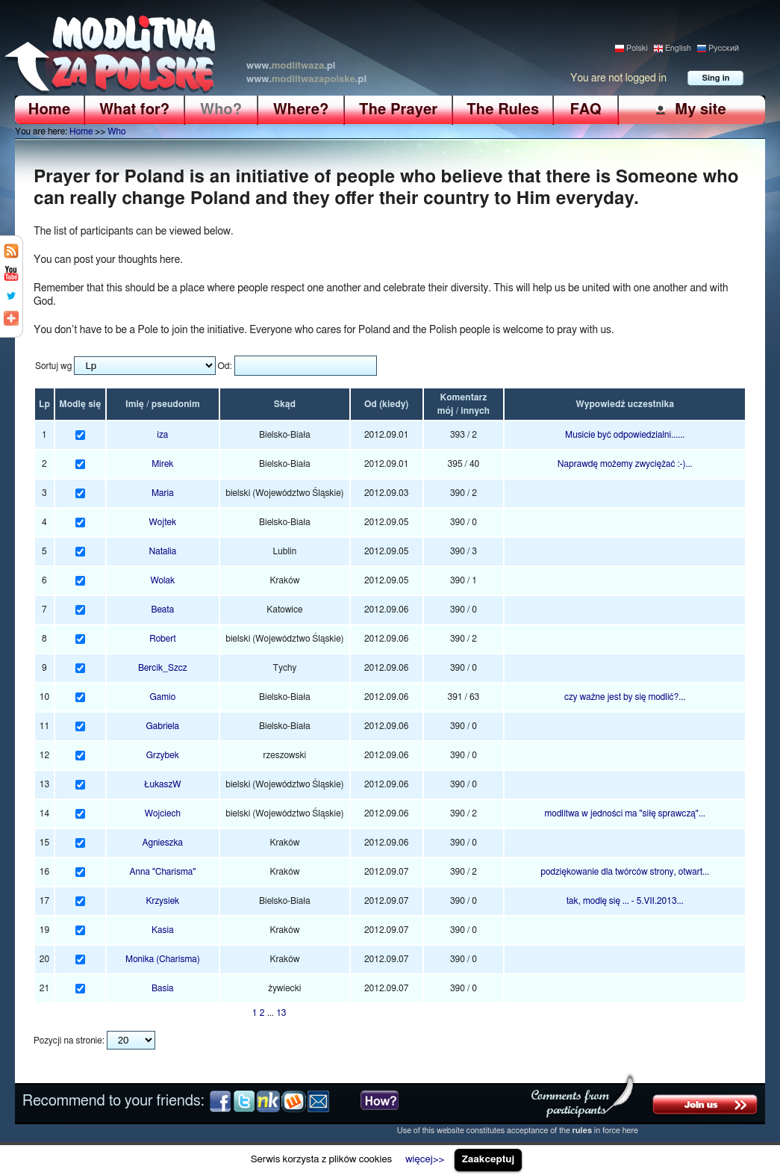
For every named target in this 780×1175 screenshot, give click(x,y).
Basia (163, 988)
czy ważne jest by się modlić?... (624, 696)
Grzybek (162, 755)
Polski (637, 48)
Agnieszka (163, 842)
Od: (225, 366)
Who (116, 131)
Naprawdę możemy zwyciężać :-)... (625, 463)
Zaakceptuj (488, 1159)
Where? (301, 109)
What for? (134, 109)
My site (700, 109)
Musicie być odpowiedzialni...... (624, 434)
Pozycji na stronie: (69, 1040)
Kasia (163, 930)
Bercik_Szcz (162, 667)
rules (582, 1130)
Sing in (716, 78)
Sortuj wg (53, 366)
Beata (162, 609)
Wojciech (163, 813)
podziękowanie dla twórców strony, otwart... (624, 871)
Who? (221, 109)
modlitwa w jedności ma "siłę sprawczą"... (624, 813)
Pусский (723, 48)
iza (162, 434)
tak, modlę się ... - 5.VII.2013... (625, 900)
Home (49, 109)
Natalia (162, 551)
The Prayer (398, 109)
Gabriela (163, 726)
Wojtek (163, 522)
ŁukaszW (162, 784)
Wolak (162, 580)
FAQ (585, 109)
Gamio (163, 696)
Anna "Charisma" (163, 871)
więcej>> (424, 1159)
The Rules (503, 109)
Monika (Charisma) (162, 959)
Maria (163, 493)
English (678, 48)
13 (281, 1012)
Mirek (162, 463)
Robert (162, 638)
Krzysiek (162, 900)
